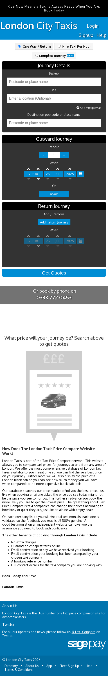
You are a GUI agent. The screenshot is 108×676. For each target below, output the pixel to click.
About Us (32, 666)
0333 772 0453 (54, 297)
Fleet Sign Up (69, 666)
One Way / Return (34, 46)
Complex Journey (54, 56)
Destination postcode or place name (54, 114)
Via (54, 90)
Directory (11, 666)
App (49, 666)
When (54, 163)
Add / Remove (54, 214)
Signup (86, 35)
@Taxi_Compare (83, 632)
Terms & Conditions (18, 670)
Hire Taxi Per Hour (74, 46)
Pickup (54, 73)
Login (93, 26)
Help (102, 35)
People (54, 147)
